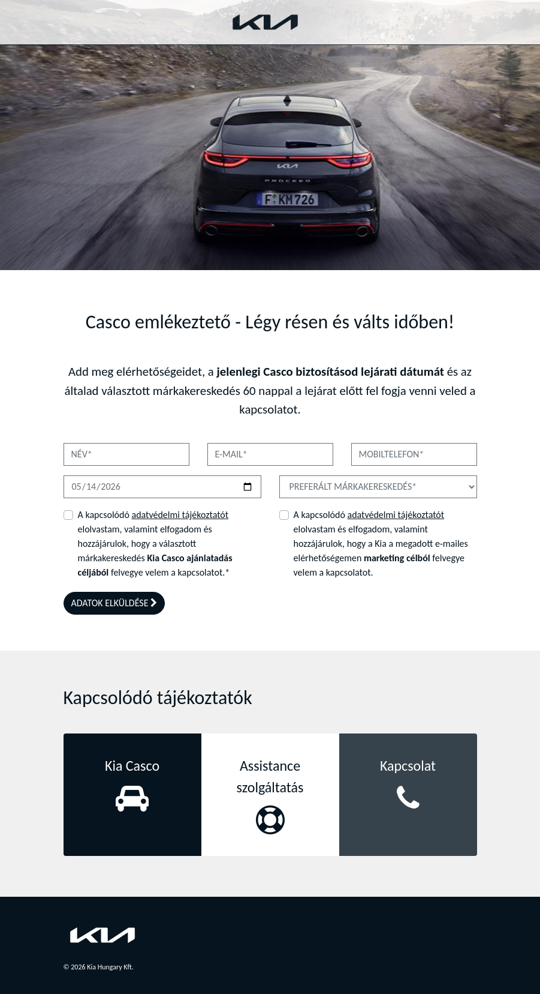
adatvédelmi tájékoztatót (179, 514)
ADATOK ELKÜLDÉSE (114, 603)
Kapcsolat (408, 765)
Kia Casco (132, 765)
